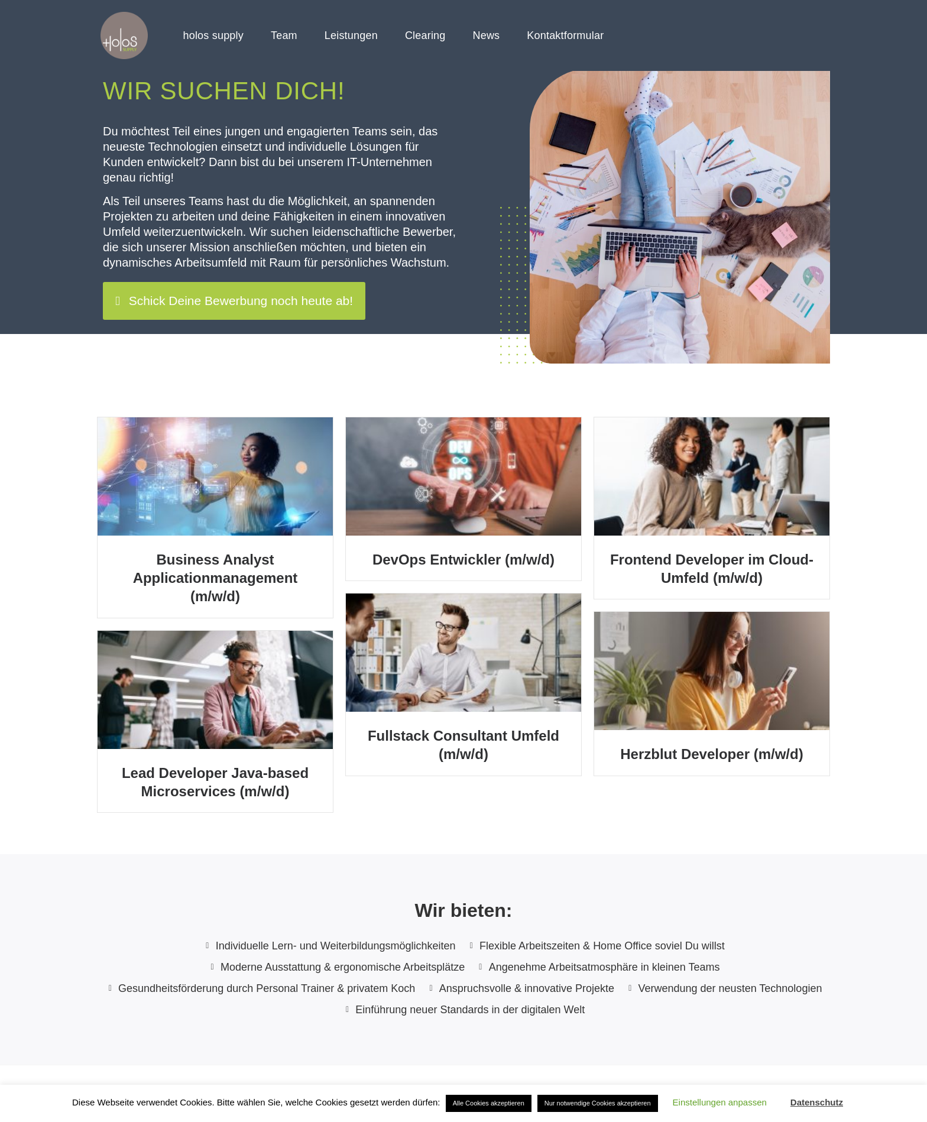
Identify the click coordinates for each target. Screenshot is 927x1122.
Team (284, 35)
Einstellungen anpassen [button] (720, 1102)
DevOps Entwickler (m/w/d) (463, 560)
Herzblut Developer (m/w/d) (711, 754)
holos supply (213, 35)
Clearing (425, 35)
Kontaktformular (565, 35)
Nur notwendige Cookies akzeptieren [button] (597, 1103)
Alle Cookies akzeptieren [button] (488, 1103)
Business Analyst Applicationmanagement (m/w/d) (215, 578)
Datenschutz (816, 1102)
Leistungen (351, 35)
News (486, 35)
